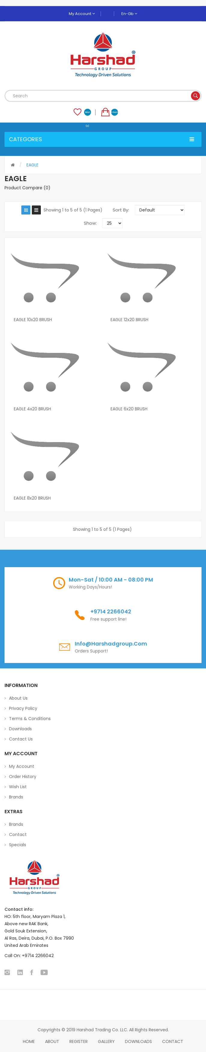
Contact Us (21, 739)
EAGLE (32, 165)
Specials (17, 845)
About (52, 1041)
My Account (82, 14)
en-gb (129, 14)
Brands (16, 797)
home (29, 1041)
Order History (22, 777)
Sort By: (121, 210)
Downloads (20, 729)
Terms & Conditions (30, 719)
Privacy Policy (23, 708)
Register (78, 1041)
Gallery (106, 1041)
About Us (18, 698)
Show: (90, 223)
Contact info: (19, 909)
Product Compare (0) (27, 188)
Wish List (18, 787)
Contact (18, 835)
